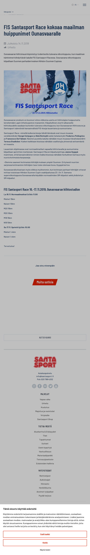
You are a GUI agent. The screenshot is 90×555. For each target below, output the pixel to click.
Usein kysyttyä (45, 447)
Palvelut (45, 394)
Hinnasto (45, 484)
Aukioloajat (45, 479)
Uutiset (45, 443)
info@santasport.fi (45, 376)
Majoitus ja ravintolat (45, 411)
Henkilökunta (45, 487)
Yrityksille (45, 415)
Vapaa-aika (45, 399)
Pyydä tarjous (45, 495)
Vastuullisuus (45, 451)
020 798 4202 (47, 379)
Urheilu (45, 403)
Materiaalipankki (45, 455)
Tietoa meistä (45, 426)
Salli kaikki (45, 534)
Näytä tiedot (45, 550)
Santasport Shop (45, 419)
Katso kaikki (45, 337)
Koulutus (45, 407)
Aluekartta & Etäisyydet (45, 431)
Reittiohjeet (45, 476)
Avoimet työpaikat (45, 491)
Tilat (45, 435)
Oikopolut (7, 12)
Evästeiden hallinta (45, 463)
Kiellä (45, 543)
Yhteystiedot (45, 470)
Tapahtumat (45, 439)
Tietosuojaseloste (45, 459)
